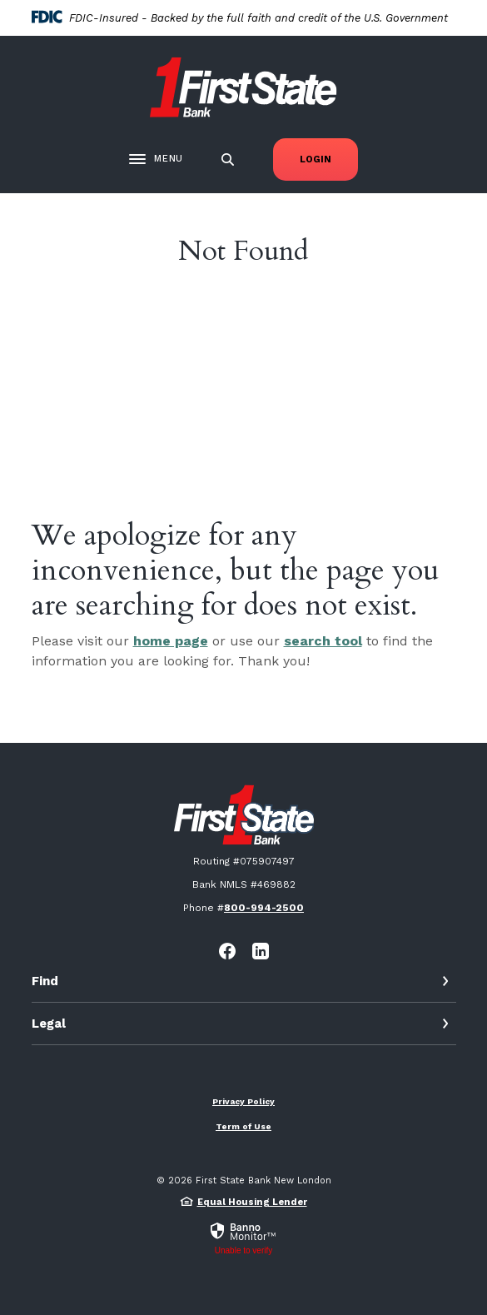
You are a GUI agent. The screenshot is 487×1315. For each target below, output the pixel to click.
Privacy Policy (243, 1101)
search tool (323, 641)
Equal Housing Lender (252, 1202)
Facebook (227, 951)
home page (170, 641)
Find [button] (45, 981)
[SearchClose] (228, 159)
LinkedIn (260, 951)
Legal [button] (49, 1023)
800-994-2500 (264, 908)
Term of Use (243, 1126)
